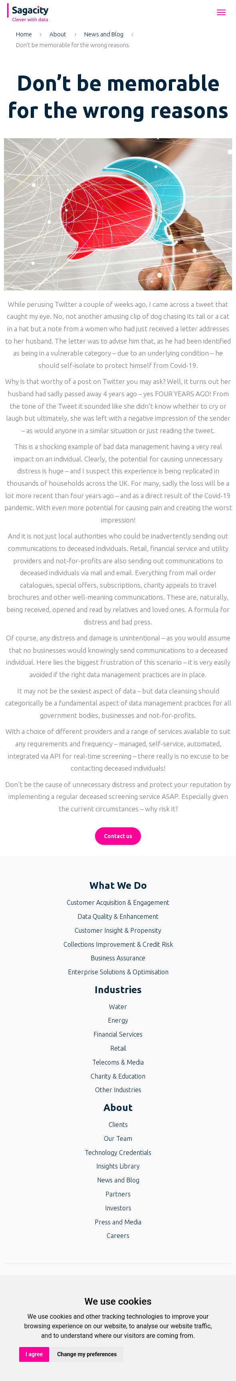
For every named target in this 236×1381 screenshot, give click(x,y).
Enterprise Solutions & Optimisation (118, 972)
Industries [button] (118, 989)
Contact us (118, 836)
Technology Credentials (118, 1152)
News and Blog (103, 34)
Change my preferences (87, 1354)
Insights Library (118, 1166)
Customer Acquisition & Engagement (118, 902)
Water (118, 1006)
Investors (118, 1208)
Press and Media (118, 1222)
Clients (118, 1124)
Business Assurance (118, 958)
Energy (118, 1020)
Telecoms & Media (118, 1062)
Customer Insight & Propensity (118, 930)
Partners (118, 1194)
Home (24, 34)
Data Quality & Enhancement (118, 916)
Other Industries (118, 1089)
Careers (118, 1235)
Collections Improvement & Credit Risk (118, 944)
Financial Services (118, 1034)
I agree (34, 1354)
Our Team (118, 1138)
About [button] (118, 1107)
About (58, 34)
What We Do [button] (118, 885)
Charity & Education (118, 1076)
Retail (118, 1048)
